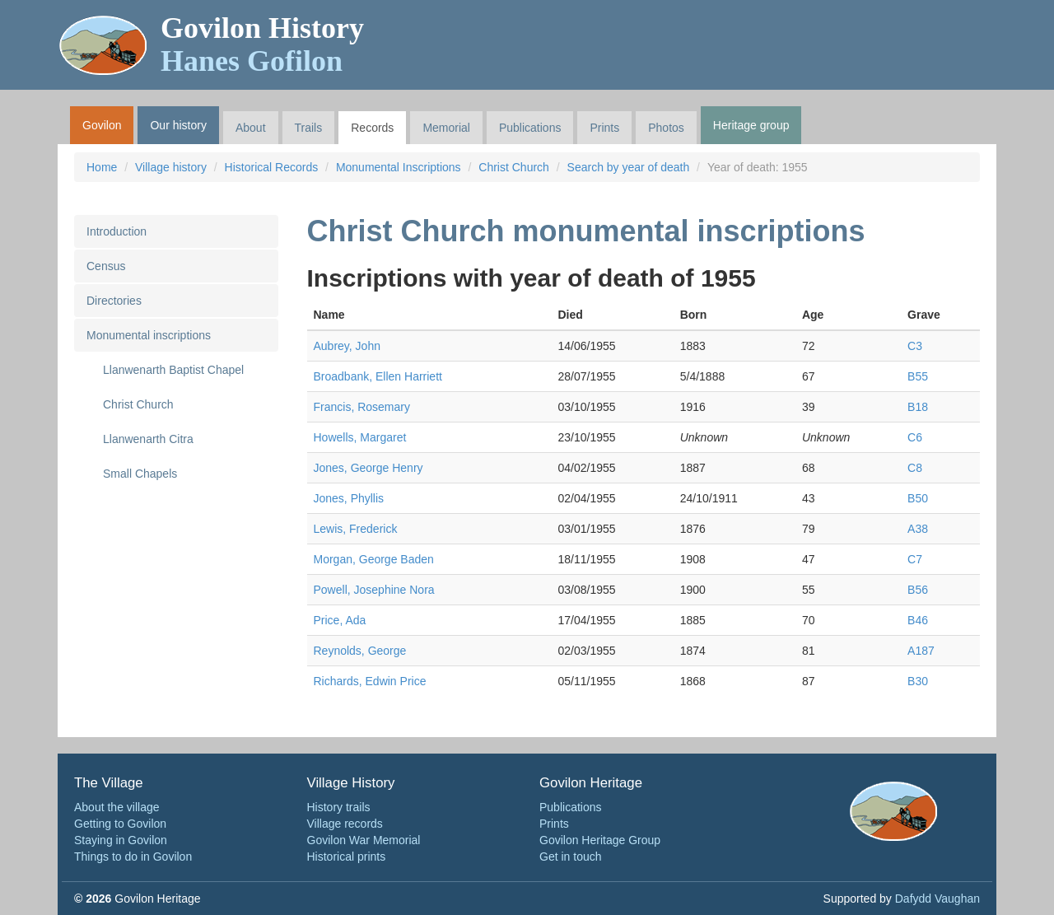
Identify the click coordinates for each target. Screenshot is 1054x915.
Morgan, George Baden (374, 559)
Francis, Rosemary (362, 406)
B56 (917, 589)
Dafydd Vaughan (937, 898)
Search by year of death (628, 167)
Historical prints (346, 856)
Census (105, 266)
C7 (914, 559)
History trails (339, 807)
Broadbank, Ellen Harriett (378, 376)
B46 (917, 620)
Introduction (116, 231)
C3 (914, 345)
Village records (345, 823)
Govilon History (262, 44)
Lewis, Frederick (356, 528)
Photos (666, 127)
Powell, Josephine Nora (374, 589)
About (251, 127)
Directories (114, 300)
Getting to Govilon (120, 823)
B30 (917, 681)
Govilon (101, 125)
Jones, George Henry (368, 467)
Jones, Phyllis (349, 498)
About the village (117, 807)
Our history (178, 125)
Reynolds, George (360, 650)
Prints (604, 127)
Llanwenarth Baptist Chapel (173, 369)
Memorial (446, 127)
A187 (921, 650)
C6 (914, 437)
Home (101, 167)
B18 (917, 406)
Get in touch (570, 856)
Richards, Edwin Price (370, 681)
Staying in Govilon (120, 840)
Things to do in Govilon (133, 856)
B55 (917, 376)
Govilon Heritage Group (599, 840)
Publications (530, 127)
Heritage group (751, 125)
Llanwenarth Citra (148, 439)
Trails (309, 127)
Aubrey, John (347, 345)
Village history (171, 167)
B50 (917, 498)
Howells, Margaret (360, 437)
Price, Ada (340, 620)
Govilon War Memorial (364, 840)
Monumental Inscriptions (398, 167)
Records (372, 127)
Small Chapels (140, 473)
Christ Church (513, 167)
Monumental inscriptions (148, 335)
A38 (917, 528)
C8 (914, 467)
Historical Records (272, 167)
